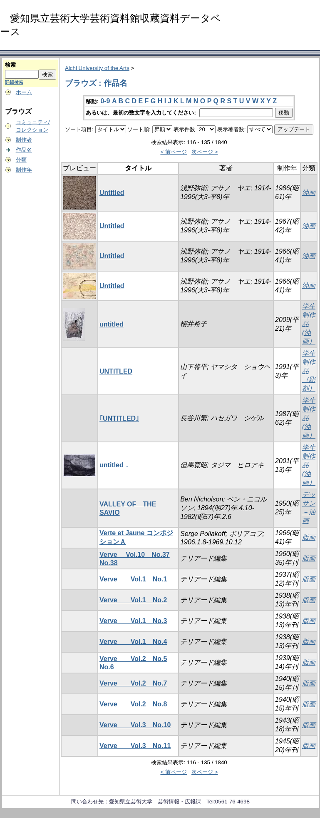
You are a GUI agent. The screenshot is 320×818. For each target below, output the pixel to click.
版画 (308, 537)
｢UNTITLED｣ (119, 418)
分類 (21, 160)
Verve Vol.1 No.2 (133, 600)
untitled (111, 324)
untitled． (114, 465)
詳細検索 (14, 82)
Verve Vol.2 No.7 (133, 683)
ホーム (24, 92)
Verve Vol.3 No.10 (135, 724)
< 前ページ (173, 152)
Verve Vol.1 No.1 (133, 579)
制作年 (24, 170)
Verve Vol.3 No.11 (135, 745)
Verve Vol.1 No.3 (133, 620)
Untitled (111, 192)
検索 (10, 65)
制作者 (24, 140)
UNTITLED (115, 371)
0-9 (105, 101)
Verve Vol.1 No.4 (133, 641)
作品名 (24, 150)
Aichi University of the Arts (97, 68)
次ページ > (204, 152)
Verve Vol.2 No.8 (133, 704)
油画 (308, 192)
